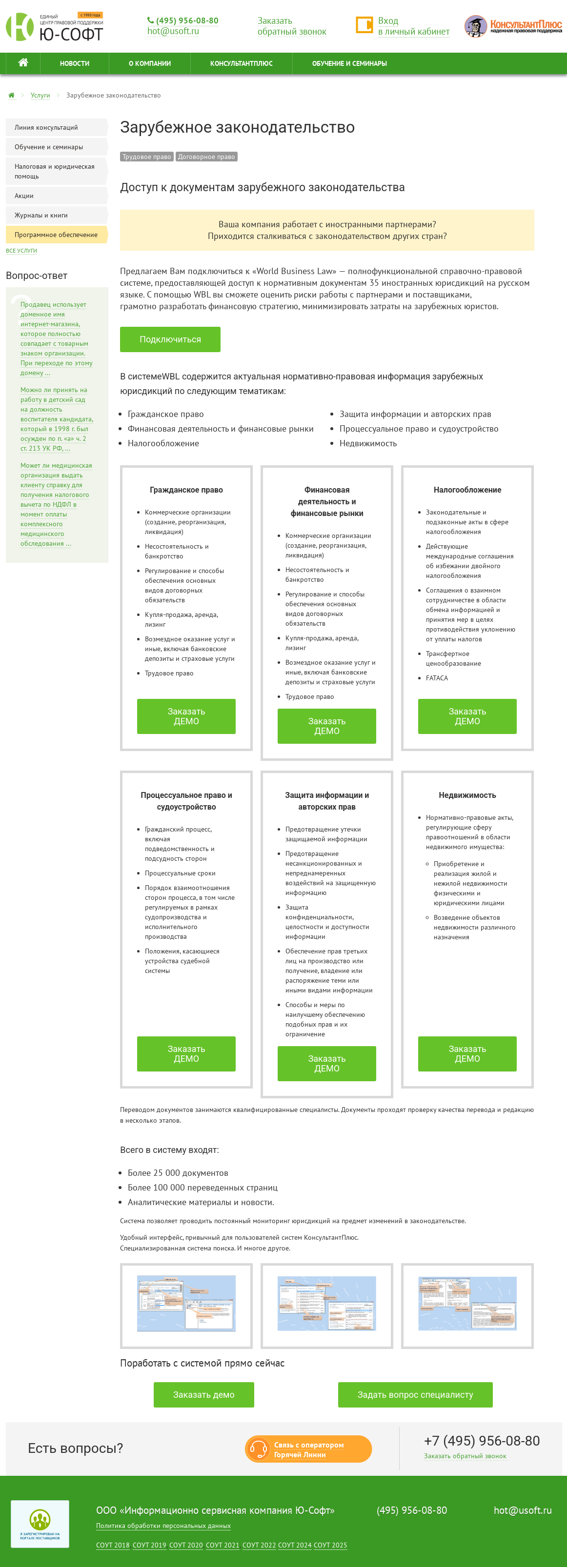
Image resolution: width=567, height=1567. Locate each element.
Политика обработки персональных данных (163, 1525)
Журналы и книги (61, 215)
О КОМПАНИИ (150, 63)
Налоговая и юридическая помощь (61, 171)
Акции (61, 195)
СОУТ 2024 (295, 1545)
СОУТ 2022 (259, 1545)
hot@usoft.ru (523, 1510)
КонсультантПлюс (241, 63)
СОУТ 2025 (330, 1545)
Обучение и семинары (61, 147)
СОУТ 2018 (113, 1545)
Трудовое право (146, 156)
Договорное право (206, 156)
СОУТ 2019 (149, 1545)
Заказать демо (204, 1394)
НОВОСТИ (74, 63)
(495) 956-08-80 (183, 20)
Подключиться (170, 339)
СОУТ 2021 (223, 1545)
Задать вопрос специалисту (415, 1394)
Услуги (40, 95)
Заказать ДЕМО (186, 716)
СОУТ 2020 (186, 1545)
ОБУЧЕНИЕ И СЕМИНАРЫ (349, 63)
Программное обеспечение (61, 234)
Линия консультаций (61, 127)
